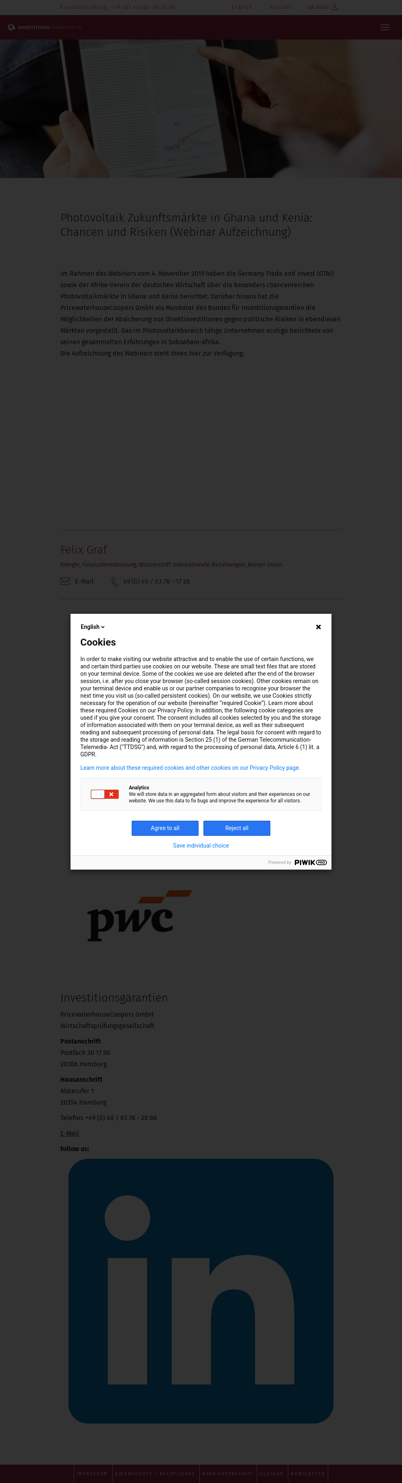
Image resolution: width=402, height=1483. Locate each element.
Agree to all (165, 828)
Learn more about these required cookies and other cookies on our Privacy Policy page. (190, 768)
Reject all (237, 828)
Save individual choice (201, 845)
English (93, 627)
